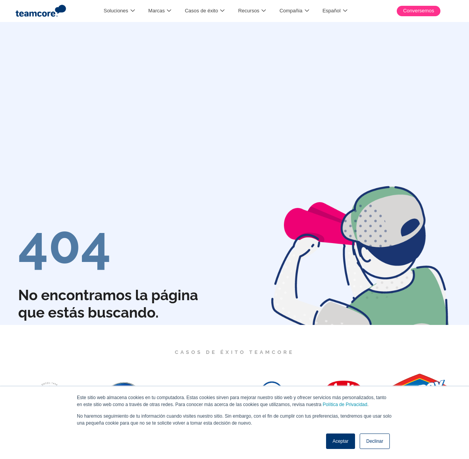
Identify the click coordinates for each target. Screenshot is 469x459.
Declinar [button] (374, 441)
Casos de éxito (204, 10)
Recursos (252, 10)
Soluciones (119, 10)
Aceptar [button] (340, 441)
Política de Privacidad (345, 404)
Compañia (294, 10)
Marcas (160, 10)
